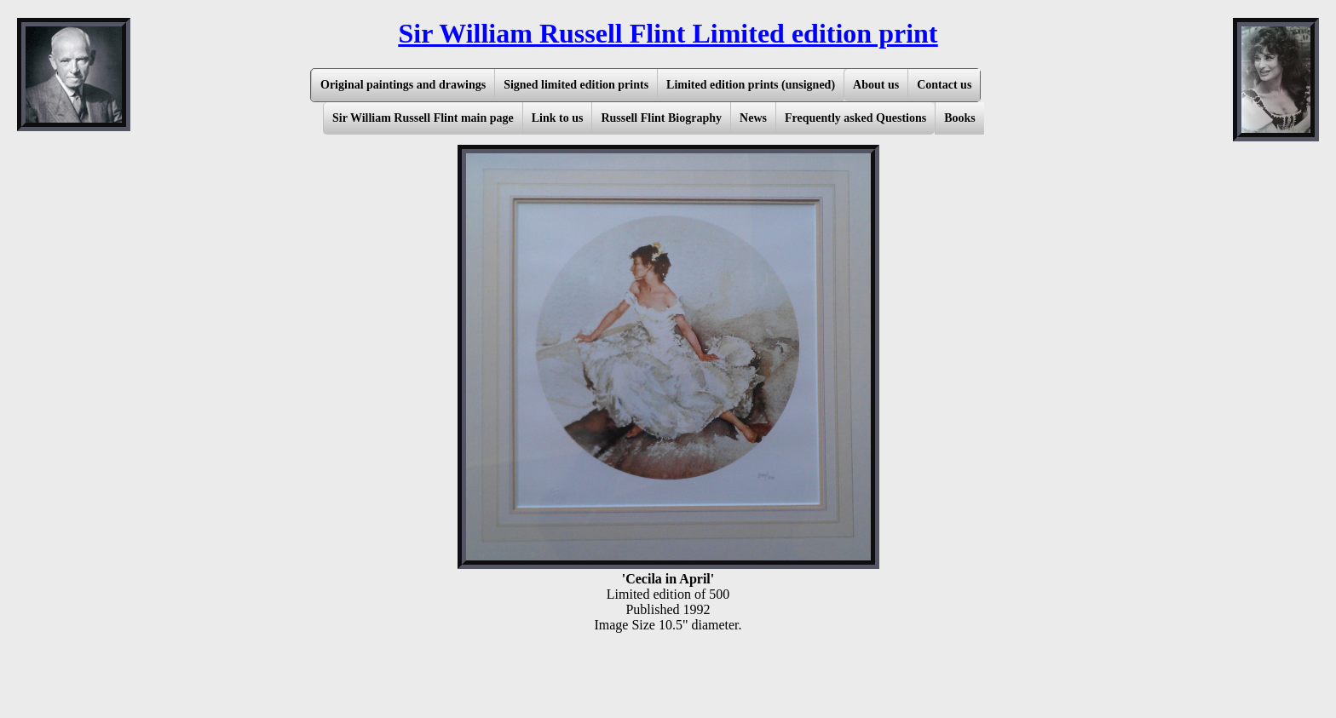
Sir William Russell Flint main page (423, 118)
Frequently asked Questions (855, 118)
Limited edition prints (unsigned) (750, 84)
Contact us (944, 84)
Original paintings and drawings (403, 84)
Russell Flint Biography (661, 118)
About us (876, 84)
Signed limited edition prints (576, 84)
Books (960, 118)
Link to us (558, 118)
